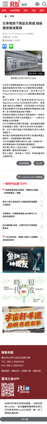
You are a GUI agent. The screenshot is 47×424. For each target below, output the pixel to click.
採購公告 (15, 370)
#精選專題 (15, 10)
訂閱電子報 (26, 370)
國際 (42, 10)
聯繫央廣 (7, 352)
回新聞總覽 (24, 163)
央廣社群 (37, 370)
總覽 (4, 10)
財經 (34, 10)
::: (3, 16)
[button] (37, 4)
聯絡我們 (5, 370)
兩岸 (26, 10)
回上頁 (39, 163)
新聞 (11, 16)
